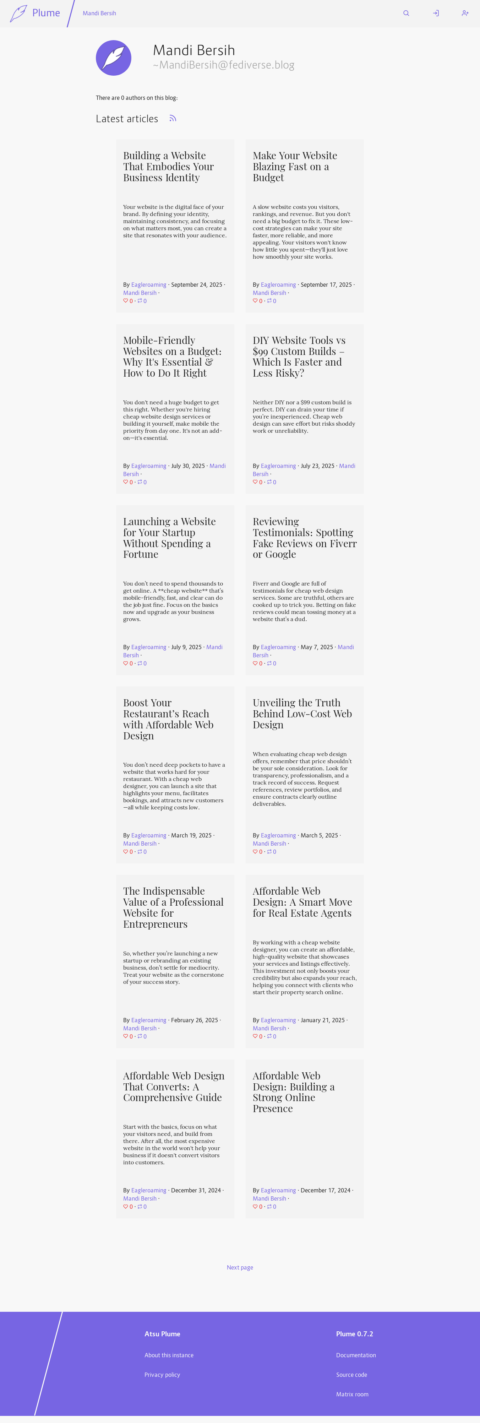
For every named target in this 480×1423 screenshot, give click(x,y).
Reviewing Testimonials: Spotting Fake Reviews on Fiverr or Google (305, 538)
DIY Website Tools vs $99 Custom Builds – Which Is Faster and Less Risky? (299, 357)
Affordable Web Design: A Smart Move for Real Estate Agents (302, 902)
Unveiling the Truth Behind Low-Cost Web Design (302, 713)
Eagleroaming (149, 285)
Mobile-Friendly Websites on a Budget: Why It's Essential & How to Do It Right (172, 357)
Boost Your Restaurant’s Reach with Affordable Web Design (168, 719)
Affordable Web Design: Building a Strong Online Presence (294, 1092)
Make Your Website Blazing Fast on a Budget (295, 166)
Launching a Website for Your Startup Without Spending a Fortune (169, 538)
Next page (240, 1268)
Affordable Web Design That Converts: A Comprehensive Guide (174, 1086)
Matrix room (352, 1395)
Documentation (356, 1356)
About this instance (168, 1356)
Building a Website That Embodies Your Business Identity (168, 166)
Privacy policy (162, 1375)
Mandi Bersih (99, 14)
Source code (351, 1375)
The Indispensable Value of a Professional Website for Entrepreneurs (173, 907)
